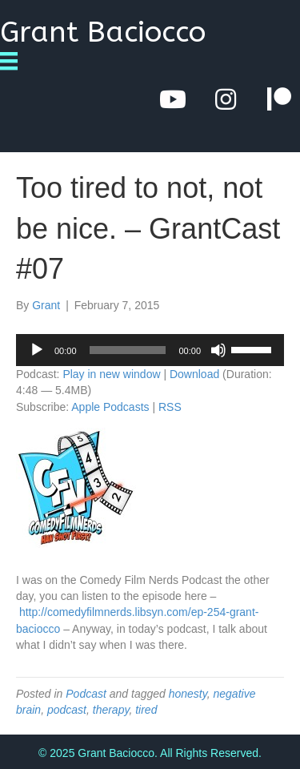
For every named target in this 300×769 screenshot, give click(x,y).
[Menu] (14, 61)
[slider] (128, 350)
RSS (170, 407)
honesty (188, 693)
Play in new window (111, 374)
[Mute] (218, 350)
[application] (150, 350)
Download (194, 374)
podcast (66, 709)
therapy (111, 709)
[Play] (37, 350)
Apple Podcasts (110, 407)
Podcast (86, 693)
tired (146, 709)
